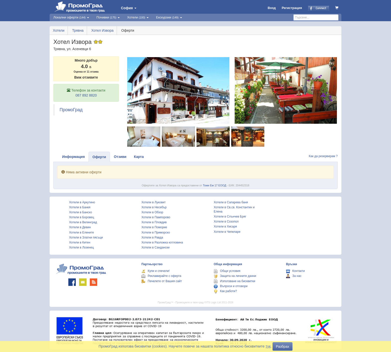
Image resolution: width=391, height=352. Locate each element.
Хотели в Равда (152, 237)
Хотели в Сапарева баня (231, 202)
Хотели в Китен (79, 242)
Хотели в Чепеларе (227, 232)
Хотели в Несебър (154, 207)
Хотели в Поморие (154, 227)
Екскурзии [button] (169, 17)
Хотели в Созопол (226, 221)
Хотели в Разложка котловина (162, 242)
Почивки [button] (108, 17)
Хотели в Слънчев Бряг (230, 216)
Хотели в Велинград (83, 222)
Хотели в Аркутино (82, 202)
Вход (272, 8)
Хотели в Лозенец (81, 247)
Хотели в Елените (81, 232)
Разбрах (282, 347)
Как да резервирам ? (323, 156)
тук (268, 346)
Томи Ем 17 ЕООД (214, 185)
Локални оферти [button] (71, 17)
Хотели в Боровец (81, 217)
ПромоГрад (71, 109)
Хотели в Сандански (155, 247)
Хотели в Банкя (80, 207)
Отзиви (120, 157)
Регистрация (292, 8)
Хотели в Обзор (152, 212)
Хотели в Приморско (155, 232)
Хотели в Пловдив (154, 222)
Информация (73, 157)
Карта (139, 157)
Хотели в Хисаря (225, 226)
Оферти (99, 157)
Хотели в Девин (80, 227)
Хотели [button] (138, 17)
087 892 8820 (86, 95)
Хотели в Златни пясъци (86, 237)
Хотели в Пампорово (155, 217)
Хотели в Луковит (153, 202)
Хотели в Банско (80, 212)
